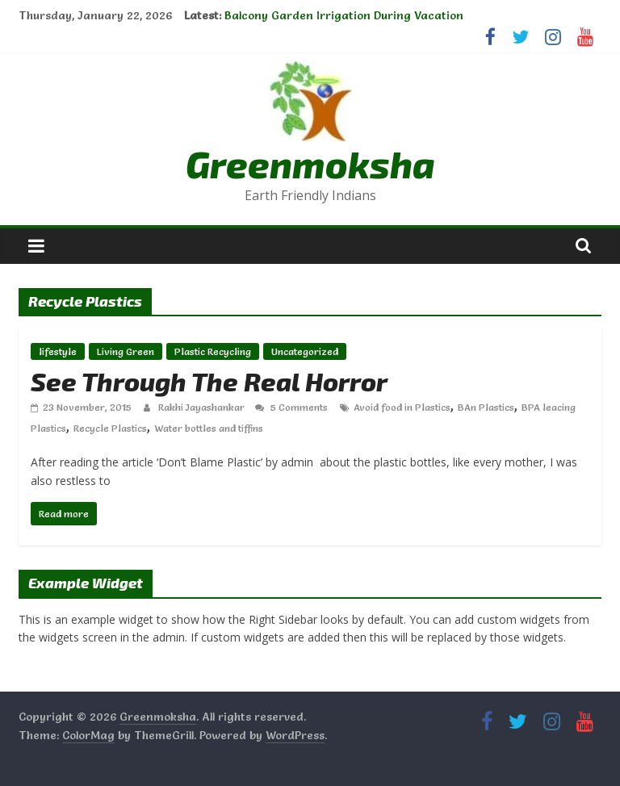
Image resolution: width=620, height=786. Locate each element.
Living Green (125, 351)
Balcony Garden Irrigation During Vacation (343, 15)
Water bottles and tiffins (208, 428)
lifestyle (58, 351)
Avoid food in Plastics (402, 407)
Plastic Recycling (212, 351)
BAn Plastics (486, 407)
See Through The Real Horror (209, 381)
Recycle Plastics (110, 428)
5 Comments (291, 407)
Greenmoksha (310, 163)
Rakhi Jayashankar (202, 407)
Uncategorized (304, 351)
